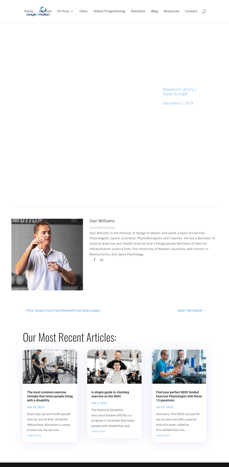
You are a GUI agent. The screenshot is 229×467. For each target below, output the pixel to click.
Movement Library (178, 89)
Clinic (83, 11)
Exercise (45, 11)
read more (34, 435)
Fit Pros (63, 11)
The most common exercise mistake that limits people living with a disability (50, 396)
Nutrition (138, 11)
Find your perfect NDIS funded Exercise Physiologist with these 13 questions (179, 396)
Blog (154, 11)
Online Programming (109, 11)
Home (28, 11)
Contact (191, 11)
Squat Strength (175, 93)
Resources (171, 11)
